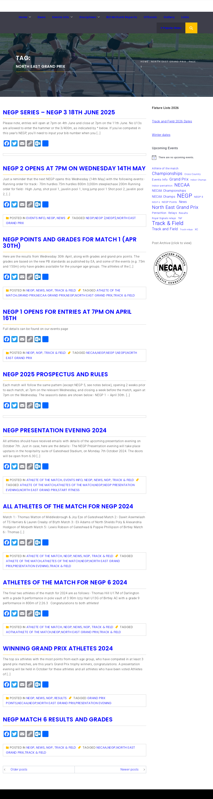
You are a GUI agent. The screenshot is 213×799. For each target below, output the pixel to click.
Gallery (169, 17)
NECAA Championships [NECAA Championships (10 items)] (169, 190)
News (42, 17)
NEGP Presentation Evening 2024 (55, 430)
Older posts (19, 769)
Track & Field (65, 290)
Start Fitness (69, 490)
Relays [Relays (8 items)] (172, 212)
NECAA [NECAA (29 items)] (182, 184)
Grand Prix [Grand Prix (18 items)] (178, 179)
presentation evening (31, 566)
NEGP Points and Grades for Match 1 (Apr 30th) (70, 242)
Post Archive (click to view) (172, 243)
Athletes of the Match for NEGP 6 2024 (65, 582)
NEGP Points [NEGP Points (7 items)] (169, 202)
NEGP (51, 218)
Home (23, 17)
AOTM (10, 632)
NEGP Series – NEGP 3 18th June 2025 (59, 112)
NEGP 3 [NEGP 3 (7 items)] (198, 196)
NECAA (91, 353)
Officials (150, 17)
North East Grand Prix (94, 295)
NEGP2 (111, 218)
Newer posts (130, 769)
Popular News (170, 27)
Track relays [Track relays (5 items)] (186, 229)
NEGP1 (121, 353)
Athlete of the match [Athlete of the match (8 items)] (165, 168)
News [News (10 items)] (183, 202)
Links (185, 17)
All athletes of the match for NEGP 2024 (68, 506)
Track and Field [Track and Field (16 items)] (165, 229)
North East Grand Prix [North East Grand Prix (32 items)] (175, 207)
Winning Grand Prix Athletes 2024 (58, 648)
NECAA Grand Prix (50, 295)
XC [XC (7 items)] (196, 229)
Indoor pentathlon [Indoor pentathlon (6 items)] (162, 185)
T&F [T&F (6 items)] (180, 218)
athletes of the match (75, 485)
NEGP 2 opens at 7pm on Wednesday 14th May (74, 168)
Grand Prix (27, 295)
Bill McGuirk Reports (121, 17)
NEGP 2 (100, 218)
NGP (49, 290)
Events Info (60, 17)
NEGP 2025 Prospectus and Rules (55, 374)
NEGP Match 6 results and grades (58, 719)
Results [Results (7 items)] (183, 213)
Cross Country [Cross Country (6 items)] (192, 174)
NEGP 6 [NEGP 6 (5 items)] (156, 202)
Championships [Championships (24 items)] (167, 173)
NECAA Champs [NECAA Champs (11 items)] (163, 196)
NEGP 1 (111, 353)
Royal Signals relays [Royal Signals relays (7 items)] (164, 218)
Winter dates (161, 135)
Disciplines (87, 17)
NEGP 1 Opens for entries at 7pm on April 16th (67, 315)
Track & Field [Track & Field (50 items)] (168, 223)
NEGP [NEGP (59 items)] (184, 195)
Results (60, 698)
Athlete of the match (44, 480)
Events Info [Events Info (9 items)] (160, 179)
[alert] (181, 157)
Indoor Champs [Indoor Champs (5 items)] (198, 180)
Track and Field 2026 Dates (172, 121)
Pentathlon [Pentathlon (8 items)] (159, 212)
